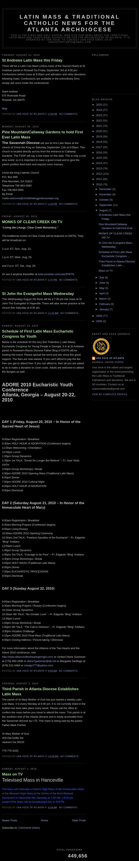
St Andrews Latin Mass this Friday (32, 60)
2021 (99, 125)
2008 (99, 321)
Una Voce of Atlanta (110, 358)
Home (44, 820)
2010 (99, 184)
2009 (99, 315)
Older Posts (79, 820)
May (102, 288)
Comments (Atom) (29, 827)
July (102, 277)
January (104, 309)
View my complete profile (109, 394)
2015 (99, 157)
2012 (99, 173)
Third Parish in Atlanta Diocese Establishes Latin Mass (40, 691)
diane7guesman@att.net (41, 661)
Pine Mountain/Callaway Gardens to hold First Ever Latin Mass (42, 134)
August (103, 210)
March (103, 298)
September (106, 205)
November (105, 194)
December (105, 189)
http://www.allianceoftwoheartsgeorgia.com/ (27, 656)
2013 (99, 168)
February (105, 304)
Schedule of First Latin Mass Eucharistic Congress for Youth (38, 333)
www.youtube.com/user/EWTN (56, 274)
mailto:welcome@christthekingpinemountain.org (30, 198)
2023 (99, 115)
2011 (99, 179)
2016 (99, 152)
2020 (99, 131)
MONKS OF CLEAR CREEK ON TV (32, 222)
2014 (99, 163)
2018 (99, 141)
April (102, 293)
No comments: (69, 114)
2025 (99, 104)
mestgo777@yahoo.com (38, 665)
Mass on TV (12, 774)
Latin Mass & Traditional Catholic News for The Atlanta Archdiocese (69, 23)
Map (4, 108)
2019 (99, 136)
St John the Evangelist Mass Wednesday (38, 294)
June (102, 282)
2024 (99, 109)
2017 (99, 147)
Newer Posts (9, 820)
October (104, 199)
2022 (99, 120)
